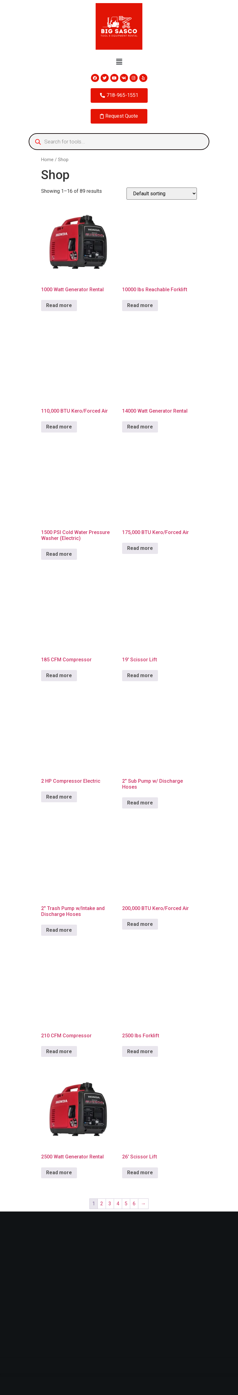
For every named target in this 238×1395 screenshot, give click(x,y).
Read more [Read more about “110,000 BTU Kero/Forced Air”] (59, 427)
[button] (119, 62)
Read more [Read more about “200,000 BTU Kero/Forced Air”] (140, 924)
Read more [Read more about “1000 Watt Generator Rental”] (59, 305)
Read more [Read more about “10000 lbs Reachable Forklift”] (140, 305)
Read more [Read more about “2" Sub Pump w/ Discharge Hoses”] (140, 803)
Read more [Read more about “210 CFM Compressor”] (59, 1051)
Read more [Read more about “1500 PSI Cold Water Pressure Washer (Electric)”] (59, 554)
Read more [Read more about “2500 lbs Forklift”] (140, 1051)
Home (47, 159)
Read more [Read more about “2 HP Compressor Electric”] (59, 797)
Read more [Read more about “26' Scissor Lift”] (140, 1172)
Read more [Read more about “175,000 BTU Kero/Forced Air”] (140, 548)
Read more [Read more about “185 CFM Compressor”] (59, 675)
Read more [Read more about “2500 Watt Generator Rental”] (59, 1172)
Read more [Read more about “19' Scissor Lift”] (140, 675)
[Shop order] (161, 194)
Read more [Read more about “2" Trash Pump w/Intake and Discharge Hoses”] (59, 930)
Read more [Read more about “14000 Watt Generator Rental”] (140, 427)
